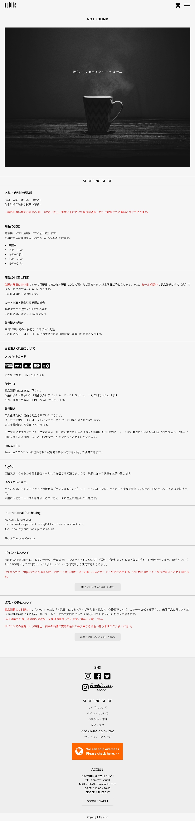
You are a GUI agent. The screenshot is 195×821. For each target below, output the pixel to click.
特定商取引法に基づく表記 (97, 731)
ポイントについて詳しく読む (97, 587)
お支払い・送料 (97, 719)
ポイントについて (97, 713)
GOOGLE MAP (97, 801)
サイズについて (97, 707)
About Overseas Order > (20, 538)
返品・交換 (97, 725)
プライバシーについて (97, 737)
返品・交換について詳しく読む (97, 636)
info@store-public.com (102, 784)
